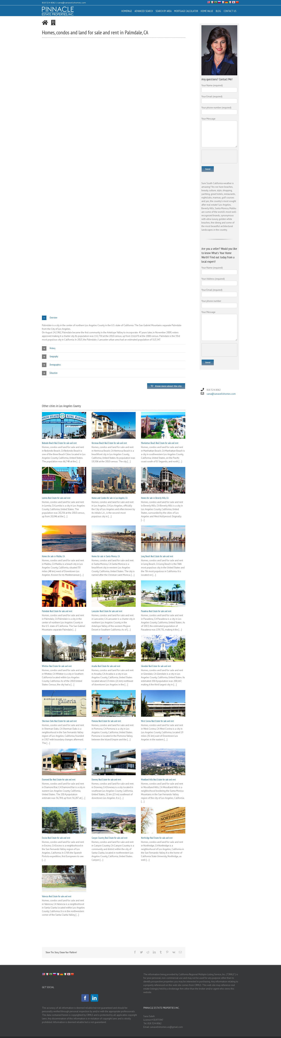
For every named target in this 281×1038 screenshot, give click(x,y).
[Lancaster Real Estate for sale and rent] (114, 593)
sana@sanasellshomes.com (71, 2)
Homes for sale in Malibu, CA (53, 556)
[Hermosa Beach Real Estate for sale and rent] (114, 425)
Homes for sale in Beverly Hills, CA (154, 497)
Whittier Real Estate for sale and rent (57, 666)
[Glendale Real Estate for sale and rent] (163, 648)
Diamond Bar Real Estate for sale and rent (58, 779)
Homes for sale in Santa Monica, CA (106, 556)
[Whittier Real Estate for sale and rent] (64, 648)
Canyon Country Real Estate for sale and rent (109, 837)
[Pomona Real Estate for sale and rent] (114, 703)
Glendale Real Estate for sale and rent (156, 666)
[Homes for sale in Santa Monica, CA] (114, 538)
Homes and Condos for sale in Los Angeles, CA (109, 497)
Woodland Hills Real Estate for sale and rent (158, 779)
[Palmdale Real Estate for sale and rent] (64, 593)
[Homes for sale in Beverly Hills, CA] (163, 480)
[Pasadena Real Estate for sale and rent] (163, 593)
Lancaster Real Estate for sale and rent (107, 611)
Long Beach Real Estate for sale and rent (157, 556)
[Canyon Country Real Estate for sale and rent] (114, 820)
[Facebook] (85, 998)
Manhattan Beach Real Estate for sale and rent (159, 443)
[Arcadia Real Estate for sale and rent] (114, 648)
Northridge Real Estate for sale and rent (157, 837)
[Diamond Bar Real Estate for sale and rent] (64, 762)
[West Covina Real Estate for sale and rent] (163, 703)
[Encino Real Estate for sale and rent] (64, 820)
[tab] (113, 318)
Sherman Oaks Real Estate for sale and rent (59, 721)
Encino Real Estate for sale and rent (56, 837)
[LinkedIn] (94, 998)
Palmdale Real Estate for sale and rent (57, 611)
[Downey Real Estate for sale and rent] (114, 762)
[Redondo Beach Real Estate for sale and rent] (64, 425)
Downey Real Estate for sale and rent (106, 779)
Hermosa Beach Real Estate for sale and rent (109, 443)
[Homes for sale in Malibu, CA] (64, 538)
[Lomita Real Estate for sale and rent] (64, 480)
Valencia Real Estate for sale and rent (56, 896)
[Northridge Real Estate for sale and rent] (163, 820)
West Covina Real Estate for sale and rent (157, 721)
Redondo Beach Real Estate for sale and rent (59, 443)
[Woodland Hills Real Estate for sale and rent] (163, 762)
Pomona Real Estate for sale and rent (106, 721)
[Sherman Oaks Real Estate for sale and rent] (64, 703)
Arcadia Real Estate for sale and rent (106, 666)
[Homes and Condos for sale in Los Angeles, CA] (114, 480)
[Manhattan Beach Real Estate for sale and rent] (163, 425)
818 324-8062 (49, 2)
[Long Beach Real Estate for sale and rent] (163, 538)
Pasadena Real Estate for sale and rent (156, 611)
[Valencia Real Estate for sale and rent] (64, 878)
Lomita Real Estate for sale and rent (56, 497)
